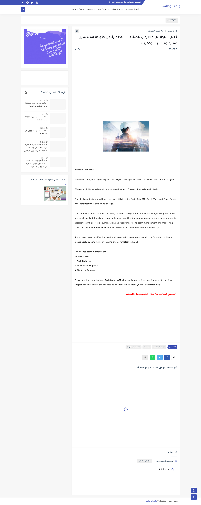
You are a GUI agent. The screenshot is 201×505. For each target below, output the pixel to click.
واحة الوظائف (171, 6)
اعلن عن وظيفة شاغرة (132, 2)
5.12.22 (42, 142)
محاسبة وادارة (118, 10)
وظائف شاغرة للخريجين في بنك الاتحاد (36, 132)
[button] (167, 357)
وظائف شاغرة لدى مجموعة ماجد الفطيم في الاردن (36, 104)
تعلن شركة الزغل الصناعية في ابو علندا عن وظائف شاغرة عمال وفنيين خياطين (35, 148)
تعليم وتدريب (103, 10)
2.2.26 (43, 158)
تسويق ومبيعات (77, 10)
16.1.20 (42, 100)
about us (119, 2)
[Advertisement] (125, 87)
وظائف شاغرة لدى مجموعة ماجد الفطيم (36, 118)
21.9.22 (42, 128)
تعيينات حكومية (132, 10)
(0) (77, 50)
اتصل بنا (112, 2)
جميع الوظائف (155, 31)
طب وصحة (91, 10)
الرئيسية (172, 31)
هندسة (147, 347)
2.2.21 (43, 114)
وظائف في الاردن (133, 347)
